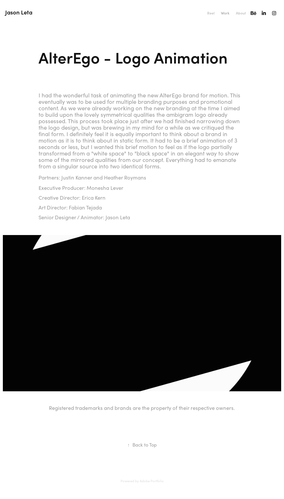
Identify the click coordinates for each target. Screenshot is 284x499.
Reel (211, 13)
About (241, 13)
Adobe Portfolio (152, 481)
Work (225, 13)
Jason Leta (18, 12)
